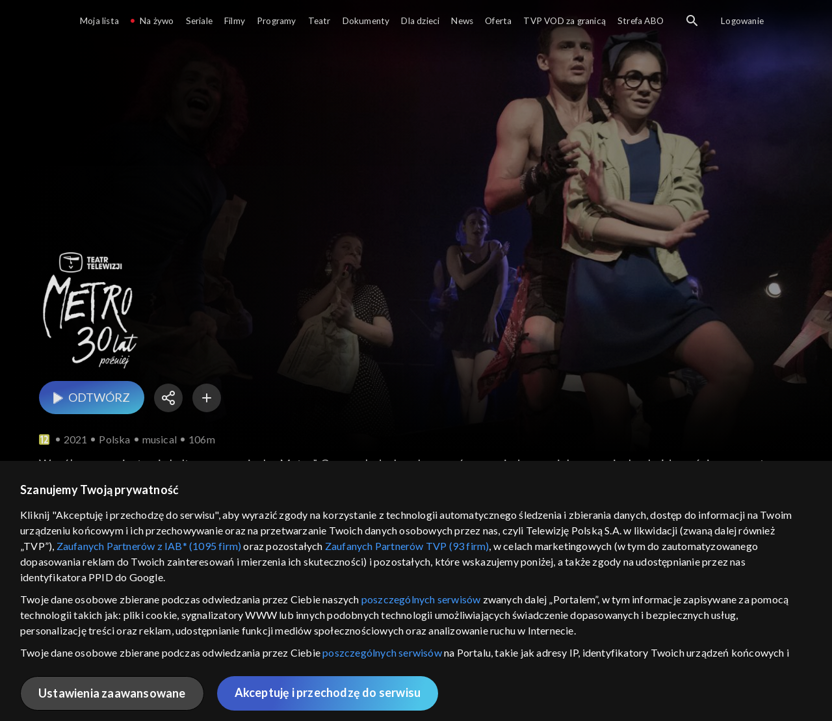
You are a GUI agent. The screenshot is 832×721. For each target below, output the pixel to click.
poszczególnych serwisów (421, 599)
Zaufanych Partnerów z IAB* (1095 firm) (149, 546)
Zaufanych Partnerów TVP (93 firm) (407, 546)
